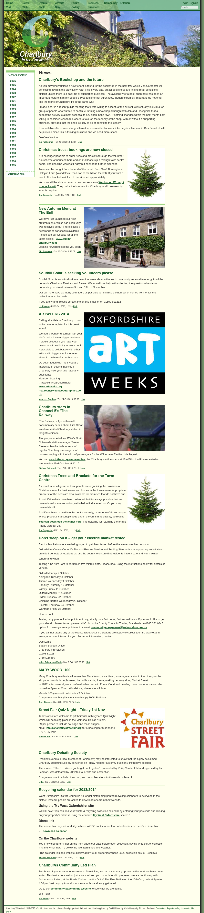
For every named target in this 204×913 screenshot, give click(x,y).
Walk (25, 7)
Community (111, 2)
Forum (75, 2)
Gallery (75, 7)
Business (93, 2)
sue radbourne (46, 142)
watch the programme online (67, 459)
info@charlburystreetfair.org (64, 727)
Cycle (42, 7)
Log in (185, 2)
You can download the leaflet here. (60, 521)
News (25, 2)
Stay (57, 7)
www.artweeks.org (50, 386)
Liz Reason (44, 306)
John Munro (44, 737)
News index (17, 75)
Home (9, 2)
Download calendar (54, 831)
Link (80, 142)
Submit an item (16, 174)
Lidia (41, 782)
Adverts (59, 2)
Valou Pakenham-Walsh (50, 662)
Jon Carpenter (46, 195)
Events (43, 2)
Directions (93, 7)
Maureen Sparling (47, 399)
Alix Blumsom (45, 251)
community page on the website (71, 888)
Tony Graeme (45, 702)
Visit (8, 7)
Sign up (194, 2)
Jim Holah (44, 898)
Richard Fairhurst (47, 468)
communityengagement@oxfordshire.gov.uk (119, 627)
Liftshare (125, 2)
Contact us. (161, 908)
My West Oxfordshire (106, 815)
